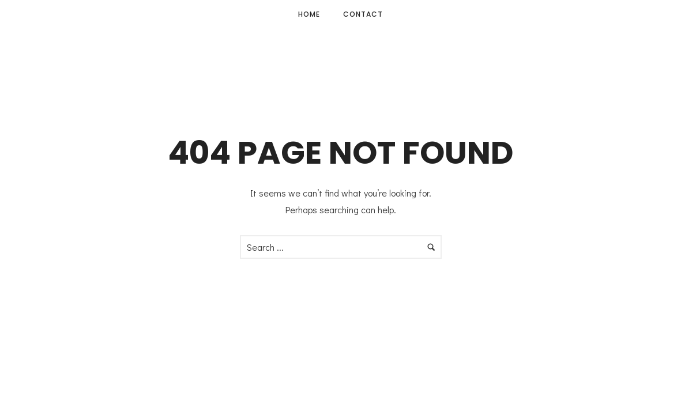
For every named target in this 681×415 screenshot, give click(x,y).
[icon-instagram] (656, 14)
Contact (363, 14)
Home (309, 14)
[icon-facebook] (642, 14)
